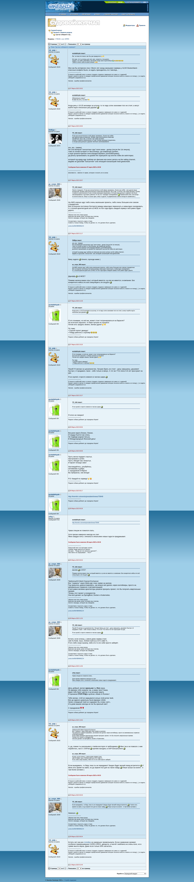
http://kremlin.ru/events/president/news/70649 (85, 496)
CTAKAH (58, 39)
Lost (62, 39)
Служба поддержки (70, 880)
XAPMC (67, 39)
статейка (87, 842)
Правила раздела (66, 32)
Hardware (56, 32)
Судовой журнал (56, 30)
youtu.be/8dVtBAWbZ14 (76, 226)
